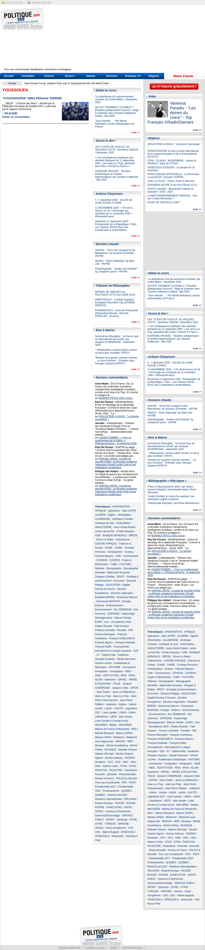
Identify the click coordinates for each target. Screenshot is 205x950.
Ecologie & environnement (181, 689)
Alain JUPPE (129, 510)
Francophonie (121, 646)
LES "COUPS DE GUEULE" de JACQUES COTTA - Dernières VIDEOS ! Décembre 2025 (116, 149)
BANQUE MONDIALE (115, 535)
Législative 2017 (156, 796)
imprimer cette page (41, 2)
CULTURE (125, 564)
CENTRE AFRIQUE (106, 543)
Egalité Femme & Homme (161, 697)
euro (106, 621)
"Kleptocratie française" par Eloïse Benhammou (173, 503)
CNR (118, 556)
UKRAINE (123, 823)
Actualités (28, 75)
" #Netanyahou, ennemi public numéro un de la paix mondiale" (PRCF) (116, 351)
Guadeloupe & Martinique (172, 759)
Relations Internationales (108, 799)
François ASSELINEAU (122, 638)
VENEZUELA (128, 832)
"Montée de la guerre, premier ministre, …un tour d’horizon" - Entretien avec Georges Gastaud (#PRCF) (116, 360)
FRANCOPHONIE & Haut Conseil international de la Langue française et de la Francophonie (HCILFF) (173, 154)
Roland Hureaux (104, 803)
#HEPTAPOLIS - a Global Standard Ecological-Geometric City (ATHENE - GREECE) (115, 302)
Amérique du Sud (104, 523)
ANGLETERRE (103, 527)
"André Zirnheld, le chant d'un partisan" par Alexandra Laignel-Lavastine (170, 498)
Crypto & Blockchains (159, 677)
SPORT (110, 819)
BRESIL (133, 535)
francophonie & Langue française (113, 650)
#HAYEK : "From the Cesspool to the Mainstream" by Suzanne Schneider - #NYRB (115, 253)
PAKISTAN (101, 770)
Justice (122, 704)
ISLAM (98, 679)
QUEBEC (126, 790)
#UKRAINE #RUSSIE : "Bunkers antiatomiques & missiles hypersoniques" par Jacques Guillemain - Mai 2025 (116, 175)
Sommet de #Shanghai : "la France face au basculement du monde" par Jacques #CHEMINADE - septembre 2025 (117, 340)
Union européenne (116, 827)
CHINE (108, 547)
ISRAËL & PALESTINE (184, 771)
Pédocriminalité (127, 774)
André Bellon (123, 523)
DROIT (120, 576)
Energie (126, 601)
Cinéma (128, 551)
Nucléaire (100, 762)
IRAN (132, 675)
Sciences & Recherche (117, 811)
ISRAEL (122, 679)
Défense (99, 568)
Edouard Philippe (170, 693)
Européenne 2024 (121, 621)
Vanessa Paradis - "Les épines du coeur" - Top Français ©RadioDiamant (171, 112)
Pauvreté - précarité (106, 774)
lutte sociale (125, 716)
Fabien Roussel (103, 626)
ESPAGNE (113, 613)
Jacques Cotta (120, 687)
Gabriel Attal (108, 654)
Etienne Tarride (123, 617)
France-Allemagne (105, 634)
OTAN (123, 766)
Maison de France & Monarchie (112, 729)
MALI (134, 729)
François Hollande (125, 642)
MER (130, 741)
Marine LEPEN (124, 733)
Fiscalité (121, 630)
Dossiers (112, 75)
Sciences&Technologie (107, 815)
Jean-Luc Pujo (103, 696)
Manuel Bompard (104, 733)
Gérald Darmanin (126, 659)
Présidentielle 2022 (182, 858)
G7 (98, 654)
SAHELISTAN (114, 807)
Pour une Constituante (107, 782)
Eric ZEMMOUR (122, 609)
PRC (124, 782)
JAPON (134, 687)
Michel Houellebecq (117, 745)
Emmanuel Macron (127, 597)
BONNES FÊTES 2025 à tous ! (116, 398)
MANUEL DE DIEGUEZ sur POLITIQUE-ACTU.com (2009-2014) (115, 293)
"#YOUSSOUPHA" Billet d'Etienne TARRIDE (32, 98)
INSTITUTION (110, 675)
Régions (153, 75)
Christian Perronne (187, 664)
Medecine (119, 737)
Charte (113, 947)
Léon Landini (110, 712)
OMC (126, 762)
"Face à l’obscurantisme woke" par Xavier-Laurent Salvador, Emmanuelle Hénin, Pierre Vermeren (171, 489)
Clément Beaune (104, 556)
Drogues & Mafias (105, 576)
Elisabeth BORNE (105, 597)
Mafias (113, 724)
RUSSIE (119, 803)
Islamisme (110, 679)
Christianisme (114, 551)
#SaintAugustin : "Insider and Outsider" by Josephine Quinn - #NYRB (116, 270)
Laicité (108, 708)
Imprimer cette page (70, 947)
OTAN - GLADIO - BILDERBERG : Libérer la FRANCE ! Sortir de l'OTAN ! (171, 162)
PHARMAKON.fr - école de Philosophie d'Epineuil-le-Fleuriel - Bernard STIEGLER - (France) (116, 313)
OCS (110, 762)
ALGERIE (100, 514)
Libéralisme (101, 716)
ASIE (98, 535)
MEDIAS (120, 741)
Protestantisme (111, 790)
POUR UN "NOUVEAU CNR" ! (164, 202)
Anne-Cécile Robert (124, 527)
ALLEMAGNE (102, 519)
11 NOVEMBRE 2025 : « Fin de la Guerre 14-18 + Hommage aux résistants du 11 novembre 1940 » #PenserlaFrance (113, 212)
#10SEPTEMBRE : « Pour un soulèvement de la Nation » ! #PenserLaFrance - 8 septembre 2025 (116, 440)
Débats (90, 75)
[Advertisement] (128, 39)
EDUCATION (113, 584)
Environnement (114, 605)
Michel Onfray (170, 825)
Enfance (99, 605)
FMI (130, 630)
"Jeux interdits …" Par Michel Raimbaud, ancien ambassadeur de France (114, 123)
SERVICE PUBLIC (184, 883)
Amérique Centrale (122, 519)
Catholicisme (123, 539)
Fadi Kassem (121, 626)
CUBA (113, 564)
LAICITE (118, 708)
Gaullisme (123, 654)
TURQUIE (110, 823)
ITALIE (116, 683)
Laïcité (98, 708)
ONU (133, 762)
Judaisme (111, 704)
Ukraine (99, 827)
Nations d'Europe (104, 753)
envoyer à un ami (13, 2)
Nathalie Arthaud (127, 749)
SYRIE (133, 819)
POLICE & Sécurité (126, 778)
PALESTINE (115, 770)
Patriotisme (131, 770)
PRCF (132, 782)
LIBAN (122, 712)
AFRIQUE (100, 510)
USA (130, 827)
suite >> (135, 132)
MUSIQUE (110, 749)
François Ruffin (103, 646)
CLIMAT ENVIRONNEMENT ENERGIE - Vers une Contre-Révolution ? (172, 197)
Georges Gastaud (105, 659)
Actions (49, 75)
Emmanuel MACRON (108, 601)
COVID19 (101, 560)
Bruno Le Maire (104, 539)
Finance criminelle (105, 630)
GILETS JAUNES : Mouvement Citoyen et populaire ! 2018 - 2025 (170, 190)
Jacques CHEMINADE (169, 776)
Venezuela (117, 836)
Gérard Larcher (103, 663)
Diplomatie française (118, 572)
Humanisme (129, 667)
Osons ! (70, 75)
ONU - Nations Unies (106, 766)
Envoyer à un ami (95, 947)
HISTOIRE (114, 667)
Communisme (130, 556)
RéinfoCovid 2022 (117, 794)
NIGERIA (130, 757)
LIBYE (113, 716)
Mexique (99, 745)
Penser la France (104, 778)
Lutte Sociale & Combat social (111, 720)
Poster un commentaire (16, 117)
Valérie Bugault (110, 832)
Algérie (111, 514)
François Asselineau (181, 734)
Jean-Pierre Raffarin (176, 788)
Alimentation (124, 514)
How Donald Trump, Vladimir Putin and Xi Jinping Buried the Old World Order (66, 83)
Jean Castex (103, 692)
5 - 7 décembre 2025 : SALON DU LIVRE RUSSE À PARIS (113, 201)
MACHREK (101, 724)
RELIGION (130, 799)
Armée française (125, 531)
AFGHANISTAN (121, 506)
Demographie (113, 568)
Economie (119, 580)
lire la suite (10, 113)
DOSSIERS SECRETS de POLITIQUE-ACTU (172, 184)
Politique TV (132, 75)
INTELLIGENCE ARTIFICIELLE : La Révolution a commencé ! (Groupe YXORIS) (173, 176)
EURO (98, 621)
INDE (128, 671)
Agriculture (114, 510)
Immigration (101, 671)
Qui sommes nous (132, 947)
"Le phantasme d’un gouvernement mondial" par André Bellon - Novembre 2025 (116, 99)
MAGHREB (125, 724)
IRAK (123, 675)
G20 (135, 650)
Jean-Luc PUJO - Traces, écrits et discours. (171, 181)
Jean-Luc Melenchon (123, 692)
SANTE (128, 807)
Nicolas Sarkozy (114, 757)
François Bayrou (104, 642)
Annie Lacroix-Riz (104, 531)
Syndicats (122, 819)
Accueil (8, 75)
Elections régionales (122, 593)
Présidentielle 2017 (105, 786)
